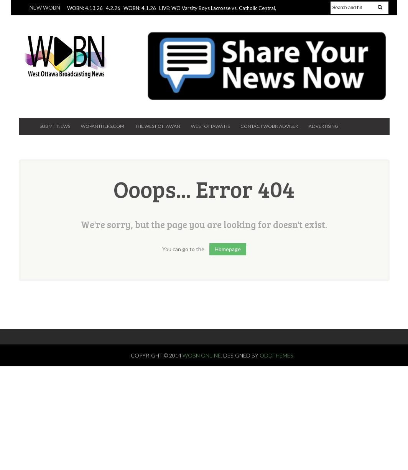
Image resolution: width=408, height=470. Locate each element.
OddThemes (276, 355)
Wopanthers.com (102, 126)
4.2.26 (113, 8)
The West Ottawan (157, 126)
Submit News (54, 126)
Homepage (228, 249)
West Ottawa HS (210, 126)
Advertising (324, 126)
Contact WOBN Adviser (269, 126)
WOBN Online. (203, 355)
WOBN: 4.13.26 (85, 8)
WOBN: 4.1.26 (139, 8)
